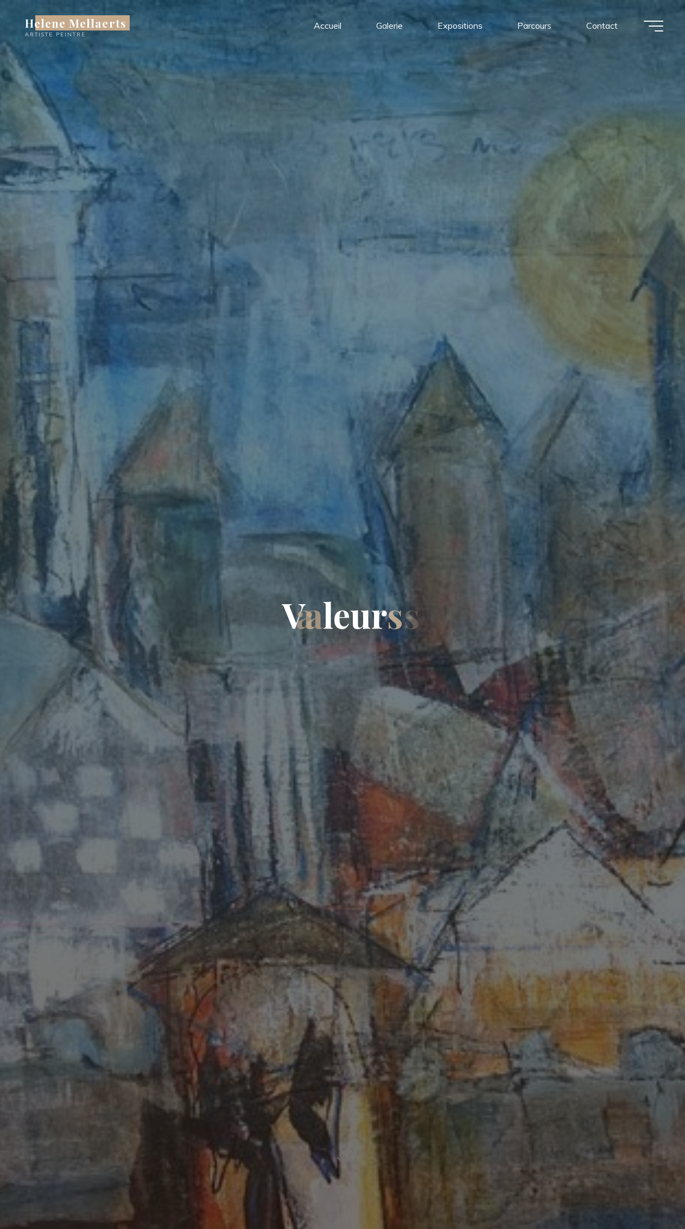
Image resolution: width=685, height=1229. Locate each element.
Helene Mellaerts (75, 22)
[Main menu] (653, 26)
